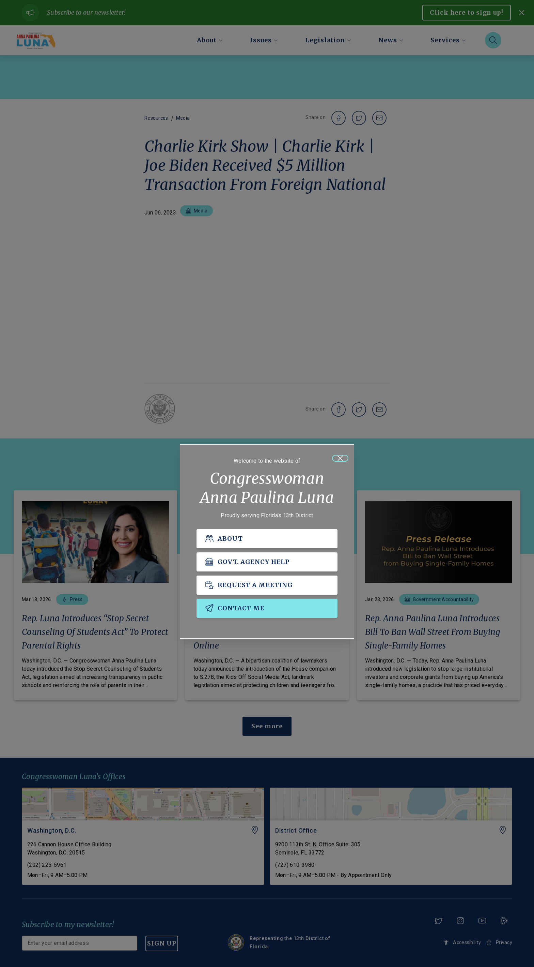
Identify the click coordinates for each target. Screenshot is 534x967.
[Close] (340, 458)
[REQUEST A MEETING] (267, 585)
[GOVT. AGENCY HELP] (267, 561)
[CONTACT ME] (267, 608)
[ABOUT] (267, 538)
